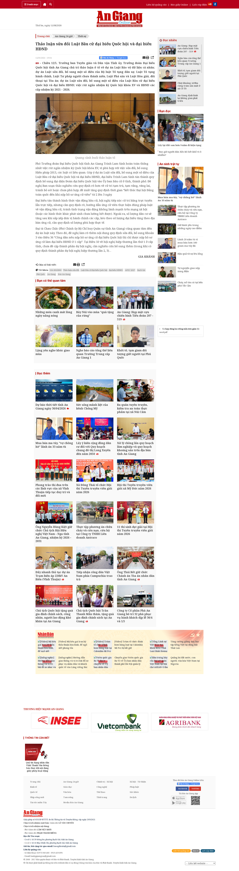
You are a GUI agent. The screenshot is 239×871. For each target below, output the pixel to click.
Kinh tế (33, 790)
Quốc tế (33, 795)
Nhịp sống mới (37, 800)
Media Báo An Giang (73, 805)
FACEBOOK (182, 792)
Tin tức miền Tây (38, 805)
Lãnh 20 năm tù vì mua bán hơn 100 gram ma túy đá (188, 242)
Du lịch (133, 800)
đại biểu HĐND (116, 270)
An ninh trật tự (169, 164)
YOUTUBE (195, 792)
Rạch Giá (141, 270)
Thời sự (82, 36)
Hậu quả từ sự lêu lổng (190, 253)
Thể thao (100, 795)
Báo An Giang (64, 274)
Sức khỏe (134, 795)
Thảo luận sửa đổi (71, 270)
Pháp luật (134, 790)
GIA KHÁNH (55, 270)
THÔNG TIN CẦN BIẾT (37, 740)
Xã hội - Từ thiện (138, 784)
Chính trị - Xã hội (104, 784)
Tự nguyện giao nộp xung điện (189, 269)
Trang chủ (43, 36)
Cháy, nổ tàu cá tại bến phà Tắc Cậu (190, 284)
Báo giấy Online (179, 4)
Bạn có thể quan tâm (51, 281)
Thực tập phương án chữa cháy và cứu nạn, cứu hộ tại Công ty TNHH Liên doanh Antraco (190, 213)
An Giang (51, 274)
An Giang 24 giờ (64, 36)
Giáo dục (67, 790)
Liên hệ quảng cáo (156, 4)
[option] (60, 724)
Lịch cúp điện (199, 4)
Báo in (195, 853)
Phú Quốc (40, 274)
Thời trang (101, 800)
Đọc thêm (43, 374)
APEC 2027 (130, 270)
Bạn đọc (165, 111)
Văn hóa (67, 795)
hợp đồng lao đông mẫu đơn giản (180, 329)
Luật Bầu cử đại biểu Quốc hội (94, 270)
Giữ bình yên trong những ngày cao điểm (190, 226)
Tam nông (68, 800)
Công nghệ (101, 790)
